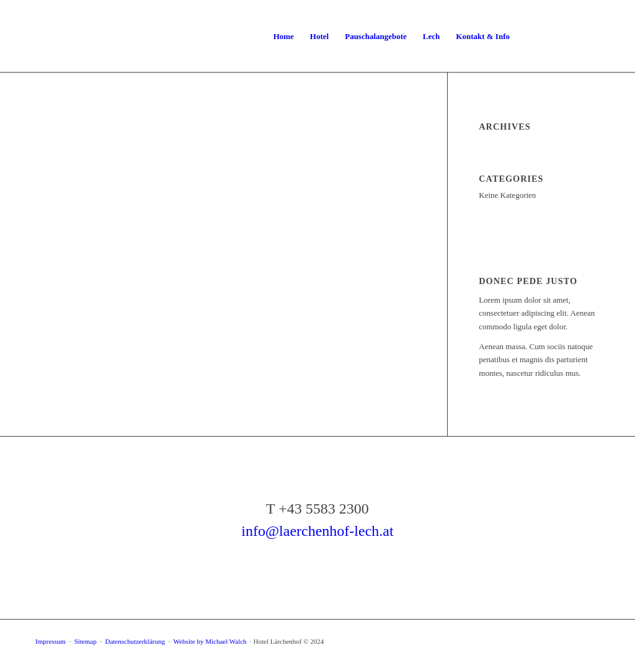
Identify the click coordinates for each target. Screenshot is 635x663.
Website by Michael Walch (211, 641)
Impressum (50, 641)
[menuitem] (283, 36)
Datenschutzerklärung (135, 641)
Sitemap (85, 641)
